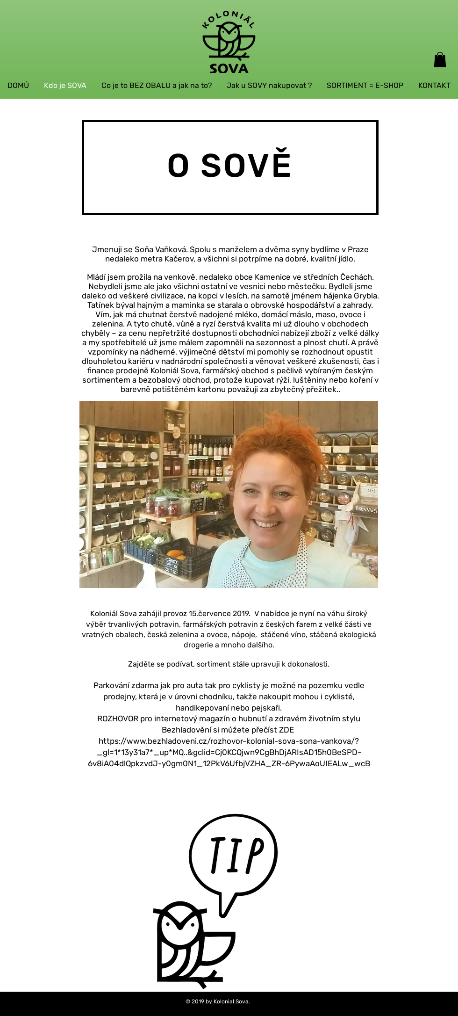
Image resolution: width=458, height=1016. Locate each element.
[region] (225, 881)
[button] (440, 59)
